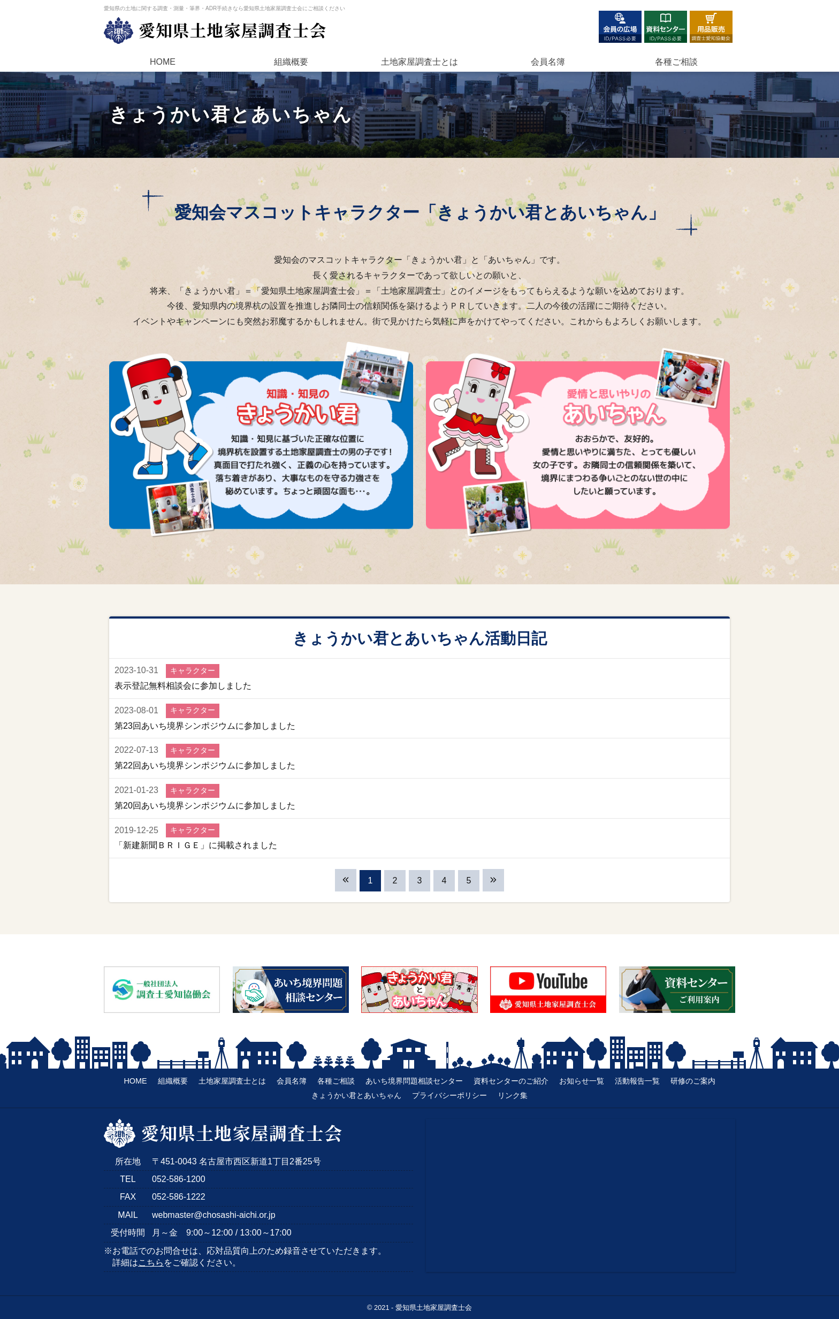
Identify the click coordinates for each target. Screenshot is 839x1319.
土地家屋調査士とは (232, 1081)
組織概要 (291, 61)
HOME (163, 61)
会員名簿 (548, 61)
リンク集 (513, 1095)
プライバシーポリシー (449, 1095)
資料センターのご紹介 (511, 1081)
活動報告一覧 (637, 1081)
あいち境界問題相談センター (414, 1081)
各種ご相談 (676, 61)
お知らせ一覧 (581, 1081)
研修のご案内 (692, 1081)
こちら (151, 1262)
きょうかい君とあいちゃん (356, 1095)
